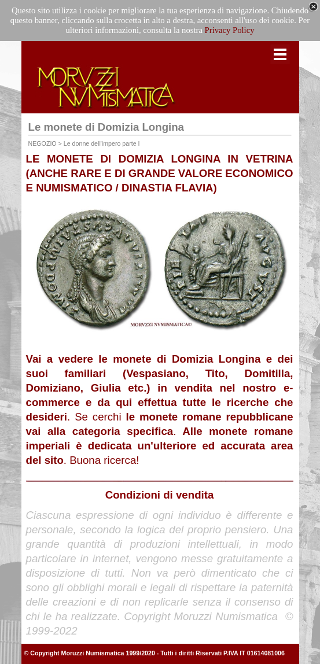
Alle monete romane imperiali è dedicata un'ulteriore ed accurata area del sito (159, 445)
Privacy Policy (230, 30)
